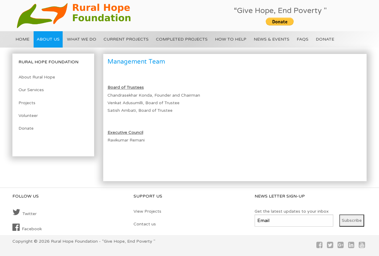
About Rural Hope (36, 77)
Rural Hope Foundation (74, 241)
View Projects (147, 211)
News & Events (271, 39)
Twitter (24, 212)
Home (22, 39)
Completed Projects (182, 39)
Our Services (31, 89)
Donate (325, 39)
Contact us (144, 224)
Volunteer (28, 115)
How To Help (230, 39)
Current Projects (126, 39)
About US (48, 39)
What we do (81, 39)
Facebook (27, 227)
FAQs (302, 39)
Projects (26, 102)
